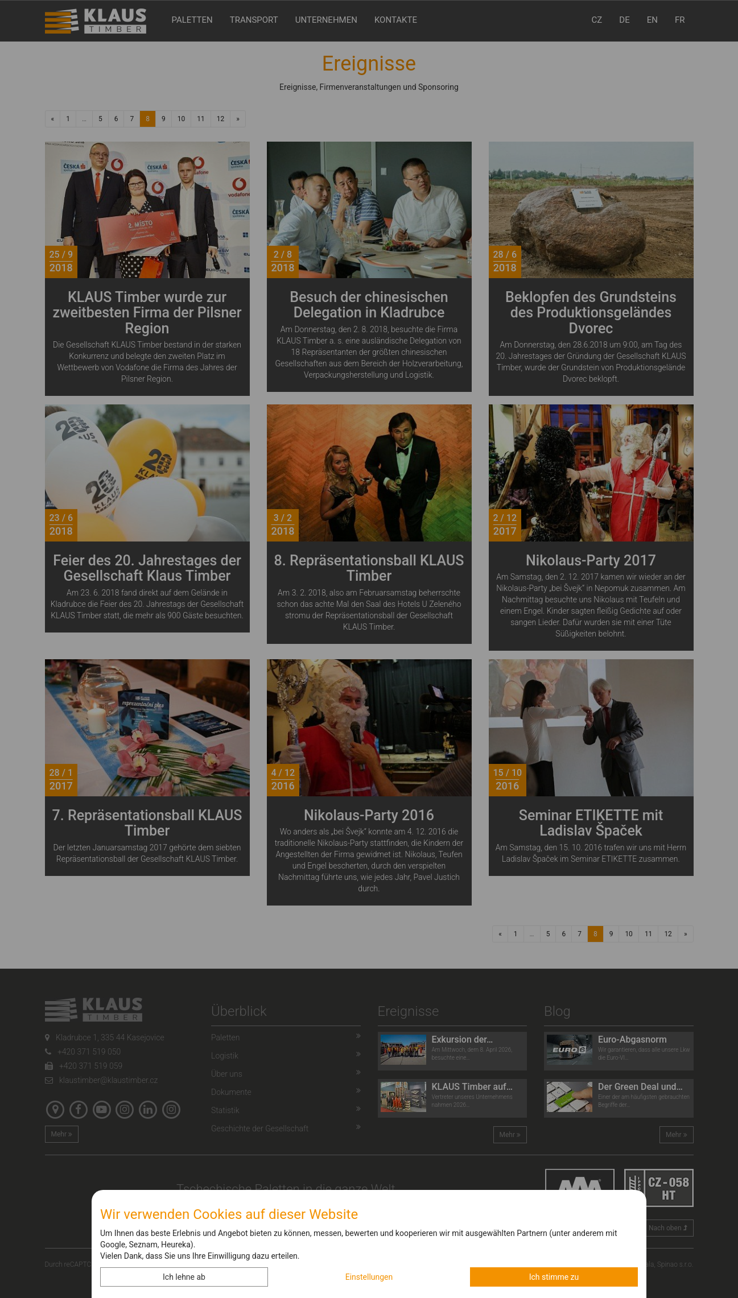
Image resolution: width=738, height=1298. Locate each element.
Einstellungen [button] (369, 1277)
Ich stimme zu (554, 1277)
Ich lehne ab (184, 1277)
